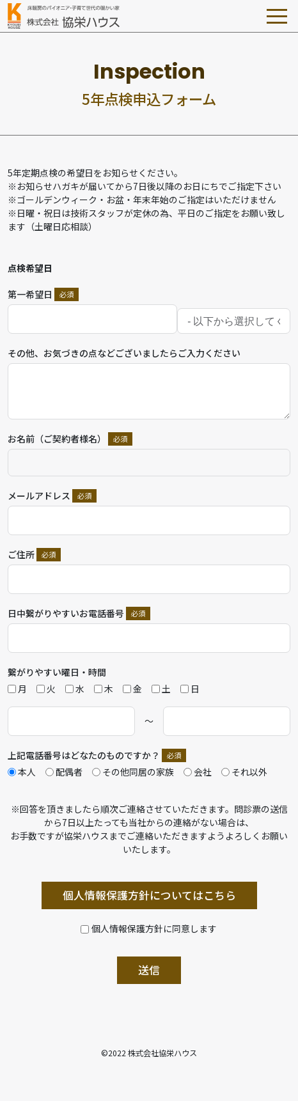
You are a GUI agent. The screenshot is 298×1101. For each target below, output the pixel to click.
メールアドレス (39, 495)
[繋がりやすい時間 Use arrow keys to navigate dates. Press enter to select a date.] (71, 721)
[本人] (12, 772)
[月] (12, 689)
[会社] (188, 772)
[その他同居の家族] (96, 772)
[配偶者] (49, 772)
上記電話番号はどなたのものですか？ (84, 755)
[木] (98, 689)
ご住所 (21, 554)
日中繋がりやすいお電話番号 (66, 613)
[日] (184, 689)
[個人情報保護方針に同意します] (149, 928)
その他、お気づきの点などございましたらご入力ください (124, 353)
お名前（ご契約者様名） (57, 438)
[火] (40, 689)
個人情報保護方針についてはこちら (149, 895)
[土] (156, 689)
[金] (127, 689)
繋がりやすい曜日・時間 (57, 672)
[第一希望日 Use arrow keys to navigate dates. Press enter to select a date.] (92, 319)
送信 (149, 970)
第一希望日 (30, 294)
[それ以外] (225, 772)
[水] (69, 689)
